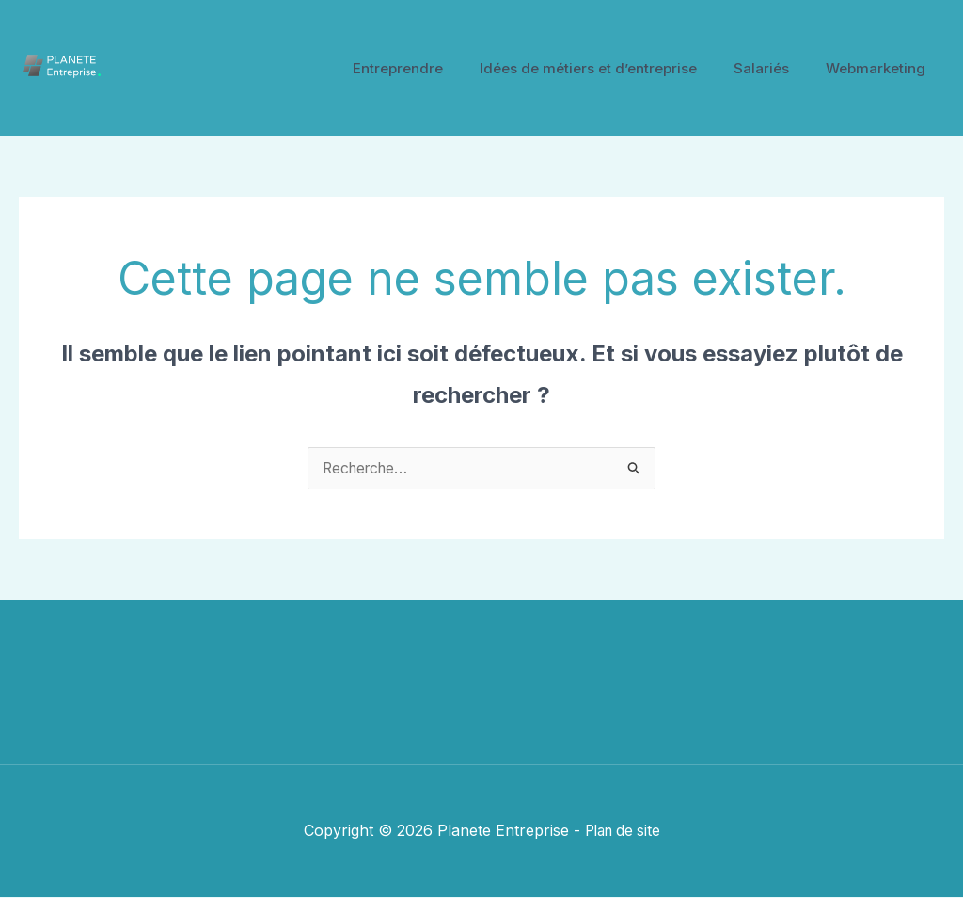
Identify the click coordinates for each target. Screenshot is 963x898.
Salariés (774, 68)
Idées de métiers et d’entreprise (609, 68)
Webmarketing (880, 68)
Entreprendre (428, 68)
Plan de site (622, 831)
